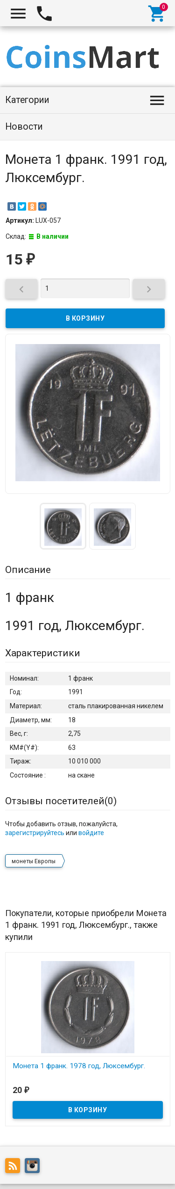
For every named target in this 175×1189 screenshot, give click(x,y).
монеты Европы (34, 861)
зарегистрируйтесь (34, 833)
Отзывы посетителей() (61, 801)
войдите (91, 833)
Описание (28, 569)
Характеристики (42, 653)
